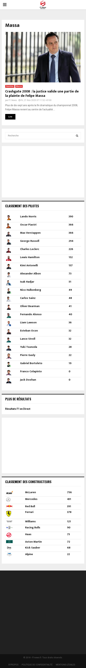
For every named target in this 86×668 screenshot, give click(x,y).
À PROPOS (13, 664)
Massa (19, 86)
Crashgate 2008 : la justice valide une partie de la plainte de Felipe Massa (42, 93)
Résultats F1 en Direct (17, 408)
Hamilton (10, 86)
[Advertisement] (27, 171)
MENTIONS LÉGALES (65, 664)
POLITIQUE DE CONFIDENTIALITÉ (37, 664)
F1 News (13, 100)
